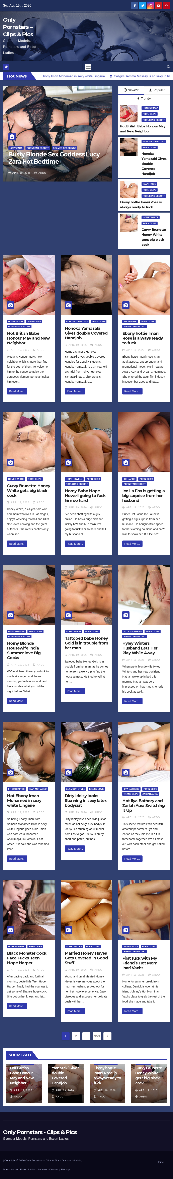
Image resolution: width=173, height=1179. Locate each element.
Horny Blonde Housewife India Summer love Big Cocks (23, 650)
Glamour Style (75, 789)
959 (97, 1036)
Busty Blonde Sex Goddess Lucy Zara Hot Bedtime (54, 158)
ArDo (40, 172)
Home (160, 1162)
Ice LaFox (129, 479)
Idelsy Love (96, 789)
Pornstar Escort (38, 148)
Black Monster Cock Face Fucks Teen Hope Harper (26, 958)
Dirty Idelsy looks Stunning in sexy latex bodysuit (86, 800)
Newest (131, 90)
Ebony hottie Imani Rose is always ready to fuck (142, 338)
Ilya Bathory (131, 789)
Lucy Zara (16, 148)
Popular (157, 90)
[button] (168, 66)
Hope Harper (16, 946)
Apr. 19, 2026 (21, 172)
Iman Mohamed (38, 789)
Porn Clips (149, 114)
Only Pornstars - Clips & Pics (40, 1132)
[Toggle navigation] (88, 67)
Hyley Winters (132, 631)
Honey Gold (73, 631)
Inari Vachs (130, 946)
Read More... (17, 391)
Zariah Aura (150, 794)
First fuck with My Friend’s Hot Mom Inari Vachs (139, 963)
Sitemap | (65, 1169)
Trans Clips (130, 794)
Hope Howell (74, 479)
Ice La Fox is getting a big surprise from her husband (143, 495)
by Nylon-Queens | (49, 1169)
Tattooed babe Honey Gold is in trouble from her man (86, 643)
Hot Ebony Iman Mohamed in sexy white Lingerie (24, 800)
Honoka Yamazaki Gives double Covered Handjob (86, 333)
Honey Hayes (74, 946)
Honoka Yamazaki (153, 141)
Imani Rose (149, 184)
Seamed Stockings (64, 148)
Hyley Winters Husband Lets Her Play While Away (139, 648)
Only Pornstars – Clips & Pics (18, 27)
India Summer (16, 631)
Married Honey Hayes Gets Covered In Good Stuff (86, 958)
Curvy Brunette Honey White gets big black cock (28, 490)
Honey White (150, 217)
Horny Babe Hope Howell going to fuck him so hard (85, 495)
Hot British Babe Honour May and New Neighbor (28, 338)
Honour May (150, 108)
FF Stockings (16, 789)
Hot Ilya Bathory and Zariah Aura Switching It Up (143, 805)
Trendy (144, 98)
